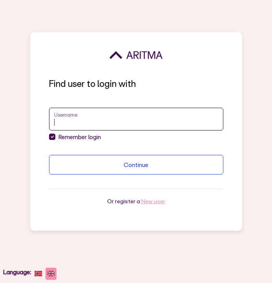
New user (153, 201)
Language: (17, 272)
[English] (51, 274)
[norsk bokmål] (38, 274)
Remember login (79, 136)
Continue (136, 164)
